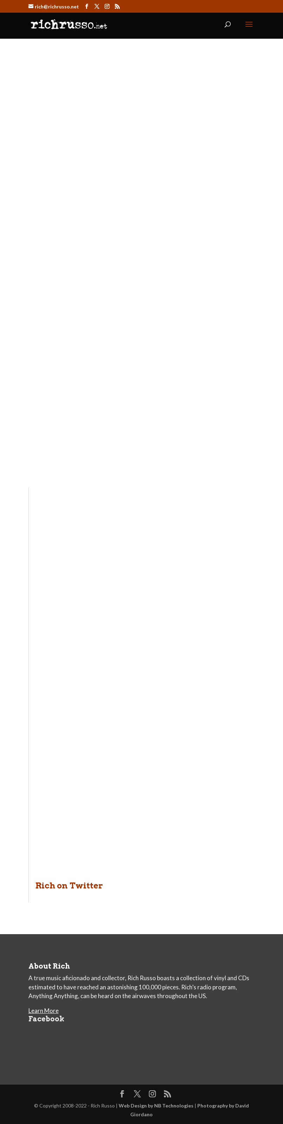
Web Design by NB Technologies (156, 1106)
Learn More (43, 1010)
